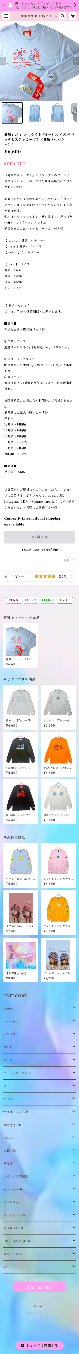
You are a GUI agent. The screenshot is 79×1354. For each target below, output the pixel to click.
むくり (8, 1060)
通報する (69, 560)
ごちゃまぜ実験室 (15, 1176)
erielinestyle (13, 1189)
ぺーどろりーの (14, 1215)
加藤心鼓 (9, 1150)
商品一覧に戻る (39, 1287)
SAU (6, 1267)
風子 (6, 1086)
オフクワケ (11, 1034)
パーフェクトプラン (17, 1073)
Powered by (39, 1313)
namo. (8, 1008)
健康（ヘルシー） (15, 1254)
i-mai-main (12, 1021)
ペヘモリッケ (12, 1202)
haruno (9, 1138)
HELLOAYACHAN (17, 1241)
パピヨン (9, 1099)
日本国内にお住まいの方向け (39, 550)
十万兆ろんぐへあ (15, 1112)
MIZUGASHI (13, 1228)
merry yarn (12, 1125)
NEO (7, 1047)
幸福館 (8, 1163)
